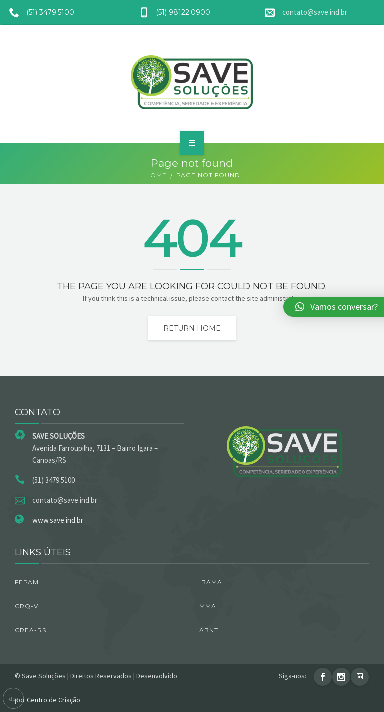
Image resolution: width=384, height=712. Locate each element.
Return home (192, 328)
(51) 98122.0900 (171, 12)
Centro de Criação (53, 700)
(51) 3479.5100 (38, 12)
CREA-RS (30, 630)
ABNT (209, 630)
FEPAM (27, 582)
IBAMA (211, 582)
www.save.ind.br (58, 520)
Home (156, 175)
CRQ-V (26, 606)
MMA (208, 606)
